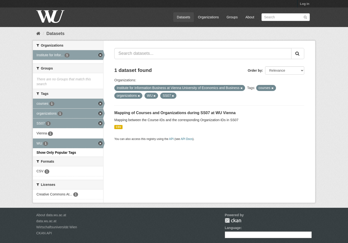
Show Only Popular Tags (56, 152)
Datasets (183, 17)
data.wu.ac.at (46, 221)
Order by (255, 70)
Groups (232, 17)
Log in (304, 4)
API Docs (187, 139)
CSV (118, 126)
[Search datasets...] (202, 53)
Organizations (208, 17)
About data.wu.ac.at (51, 215)
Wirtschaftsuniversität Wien (56, 227)
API (171, 139)
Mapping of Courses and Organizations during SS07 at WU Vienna (175, 113)
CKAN (233, 220)
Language (233, 228)
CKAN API (44, 233)
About (249, 17)
